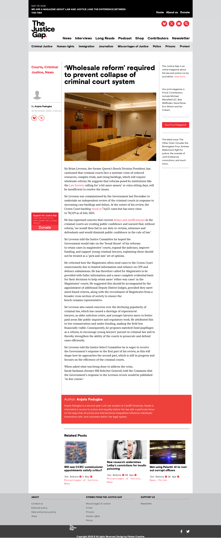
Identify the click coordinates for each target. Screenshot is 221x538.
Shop (139, 38)
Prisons (170, 46)
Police (157, 46)
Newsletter (181, 38)
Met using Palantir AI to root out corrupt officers (168, 468)
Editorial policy (39, 507)
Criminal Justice (41, 46)
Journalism (106, 46)
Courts (37, 67)
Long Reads (105, 38)
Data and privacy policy (43, 512)
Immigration (86, 46)
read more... (180, 76)
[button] (186, 23)
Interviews (83, 38)
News (67, 38)
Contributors (158, 38)
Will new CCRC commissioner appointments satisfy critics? (83, 468)
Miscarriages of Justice (133, 46)
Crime (89, 507)
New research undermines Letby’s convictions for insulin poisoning (126, 465)
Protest (185, 46)
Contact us (37, 503)
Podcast (125, 38)
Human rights (65, 46)
